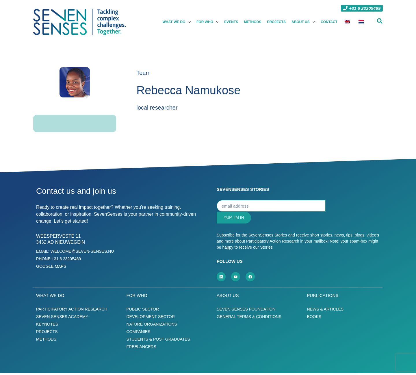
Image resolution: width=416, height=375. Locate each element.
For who (208, 22)
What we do (177, 22)
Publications (323, 297)
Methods (253, 22)
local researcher (156, 107)
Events (232, 22)
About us (303, 22)
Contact (329, 22)
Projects (277, 22)
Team (143, 73)
